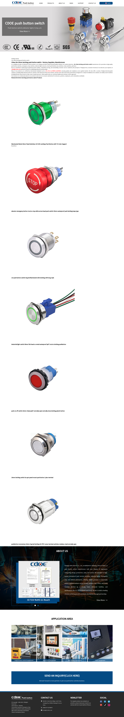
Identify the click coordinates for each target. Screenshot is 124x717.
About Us (62, 3)
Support (81, 3)
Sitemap (21, 705)
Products (50, 3)
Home (41, 3)
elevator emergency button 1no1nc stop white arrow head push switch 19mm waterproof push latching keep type (45, 211)
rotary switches (67, 66)
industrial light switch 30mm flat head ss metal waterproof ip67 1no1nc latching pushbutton (38, 344)
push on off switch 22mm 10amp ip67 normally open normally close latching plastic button (38, 411)
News (71, 3)
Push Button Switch (19, 712)
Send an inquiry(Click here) (62, 675)
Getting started (15, 58)
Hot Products (15, 705)
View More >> (25, 31)
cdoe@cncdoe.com (16, 69)
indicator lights (38, 66)
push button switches (16, 66)
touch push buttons (51, 66)
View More (102, 600)
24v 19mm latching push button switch (20, 60)
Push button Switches (17, 707)
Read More (14, 146)
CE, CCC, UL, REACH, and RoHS (53, 71)
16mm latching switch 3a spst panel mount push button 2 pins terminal (32, 477)
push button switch (19, 709)
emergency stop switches (28, 66)
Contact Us (92, 3)
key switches (60, 66)
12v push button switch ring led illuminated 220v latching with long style (32, 278)
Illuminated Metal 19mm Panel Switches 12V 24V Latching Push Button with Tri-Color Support (39, 144)
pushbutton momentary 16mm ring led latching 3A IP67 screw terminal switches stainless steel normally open (43, 544)
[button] (35, 605)
